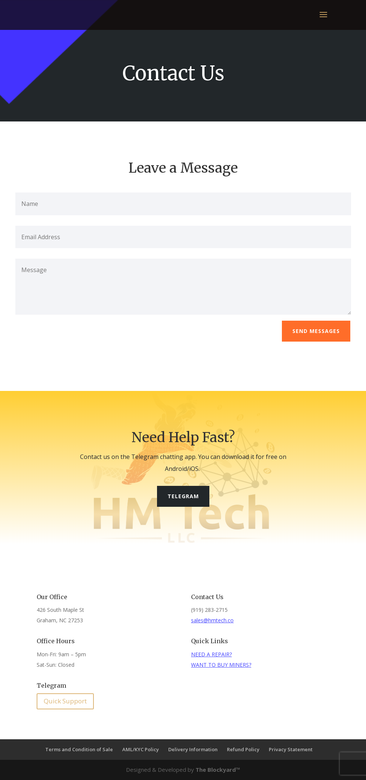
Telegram (183, 496)
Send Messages (316, 330)
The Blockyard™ (218, 769)
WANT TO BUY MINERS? (221, 664)
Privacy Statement (291, 749)
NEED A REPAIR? (211, 654)
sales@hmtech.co (212, 620)
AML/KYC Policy (140, 749)
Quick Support (65, 701)
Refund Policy (243, 749)
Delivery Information (193, 749)
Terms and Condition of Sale (79, 749)
